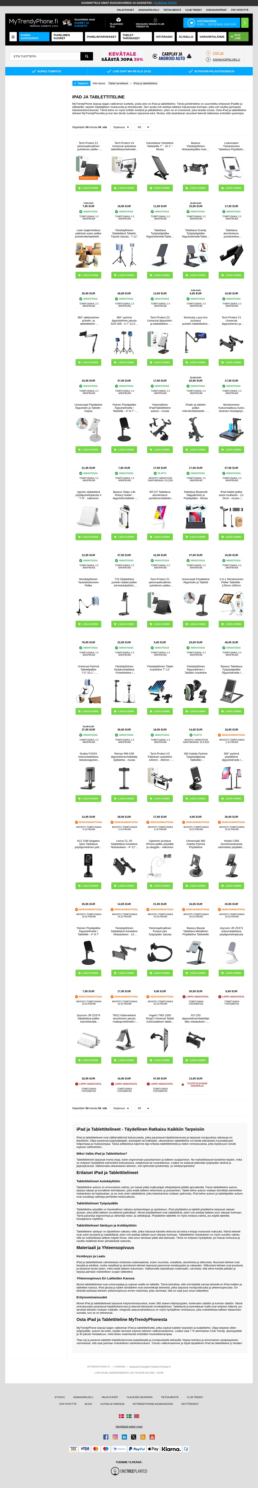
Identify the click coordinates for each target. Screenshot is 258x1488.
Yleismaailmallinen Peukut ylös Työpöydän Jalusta (160, 931)
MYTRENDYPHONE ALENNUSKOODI (153, 1404)
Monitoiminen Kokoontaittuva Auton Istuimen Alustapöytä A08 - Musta (231, 408)
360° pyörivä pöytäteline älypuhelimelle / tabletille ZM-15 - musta (231, 756)
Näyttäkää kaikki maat (129, 1426)
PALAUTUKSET (125, 10)
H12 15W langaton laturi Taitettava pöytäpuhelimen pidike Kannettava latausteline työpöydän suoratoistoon (88, 844)
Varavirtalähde (212, 36)
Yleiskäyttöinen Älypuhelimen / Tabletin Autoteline (196, 669)
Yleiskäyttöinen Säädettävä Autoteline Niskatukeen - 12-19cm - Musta (124, 931)
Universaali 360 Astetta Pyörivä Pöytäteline (195, 844)
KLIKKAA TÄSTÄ (166, 2)
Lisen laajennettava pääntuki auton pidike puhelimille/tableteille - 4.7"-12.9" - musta (88, 233)
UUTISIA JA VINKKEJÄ (112, 1404)
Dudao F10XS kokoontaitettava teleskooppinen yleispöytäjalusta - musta (88, 756)
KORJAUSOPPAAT (216, 10)
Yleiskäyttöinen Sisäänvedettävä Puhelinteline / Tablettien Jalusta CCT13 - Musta (124, 669)
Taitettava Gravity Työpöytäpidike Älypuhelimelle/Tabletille (195, 233)
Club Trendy (193, 10)
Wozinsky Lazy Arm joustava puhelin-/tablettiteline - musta (195, 320)
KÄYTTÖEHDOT (190, 1404)
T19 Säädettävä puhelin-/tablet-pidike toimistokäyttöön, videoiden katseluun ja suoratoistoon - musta (124, 582)
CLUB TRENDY (195, 1397)
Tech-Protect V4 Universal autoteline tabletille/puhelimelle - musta (124, 146)
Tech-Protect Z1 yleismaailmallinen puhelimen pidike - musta (88, 146)
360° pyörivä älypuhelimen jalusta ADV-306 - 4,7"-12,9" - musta (124, 320)
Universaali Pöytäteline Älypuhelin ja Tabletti (196, 581)
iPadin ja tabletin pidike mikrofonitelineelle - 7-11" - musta (195, 408)
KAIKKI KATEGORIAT (30, 37)
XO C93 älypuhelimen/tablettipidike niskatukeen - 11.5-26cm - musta (195, 1018)
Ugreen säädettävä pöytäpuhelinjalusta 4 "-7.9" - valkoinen (88, 495)
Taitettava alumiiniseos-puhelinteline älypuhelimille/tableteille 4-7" (231, 233)
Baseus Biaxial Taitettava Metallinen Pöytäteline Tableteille (195, 931)
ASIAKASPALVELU (148, 10)
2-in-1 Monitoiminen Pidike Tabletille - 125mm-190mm (231, 582)
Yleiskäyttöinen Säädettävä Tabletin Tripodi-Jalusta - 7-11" (124, 233)
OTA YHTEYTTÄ (240, 10)
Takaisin (83, 83)
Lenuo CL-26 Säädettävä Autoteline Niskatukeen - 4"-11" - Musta (124, 844)
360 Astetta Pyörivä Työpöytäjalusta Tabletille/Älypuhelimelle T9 (195, 756)
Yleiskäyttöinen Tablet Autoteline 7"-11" (160, 668)
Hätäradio (164, 36)
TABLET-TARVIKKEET (131, 37)
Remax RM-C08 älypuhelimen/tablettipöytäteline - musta (124, 756)
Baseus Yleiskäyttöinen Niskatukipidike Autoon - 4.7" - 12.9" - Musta (195, 146)
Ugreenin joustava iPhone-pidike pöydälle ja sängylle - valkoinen (160, 844)
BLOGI (88, 1404)
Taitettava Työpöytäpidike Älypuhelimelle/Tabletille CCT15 (160, 233)
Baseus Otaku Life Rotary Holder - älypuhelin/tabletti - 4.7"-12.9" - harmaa (124, 495)
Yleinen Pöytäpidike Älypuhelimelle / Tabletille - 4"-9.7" (88, 931)
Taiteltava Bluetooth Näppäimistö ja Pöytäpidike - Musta (196, 495)
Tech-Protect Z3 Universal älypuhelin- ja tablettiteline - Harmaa (160, 320)
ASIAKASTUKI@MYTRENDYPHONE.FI (150, 1367)
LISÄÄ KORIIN (233, 188)
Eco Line (236, 37)
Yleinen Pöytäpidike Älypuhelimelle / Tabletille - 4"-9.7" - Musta (124, 408)
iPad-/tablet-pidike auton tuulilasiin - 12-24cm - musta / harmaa (231, 495)
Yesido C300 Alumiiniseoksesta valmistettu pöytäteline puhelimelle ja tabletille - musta (231, 844)
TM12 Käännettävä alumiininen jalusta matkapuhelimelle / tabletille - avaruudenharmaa (124, 1018)
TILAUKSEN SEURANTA (140, 1397)
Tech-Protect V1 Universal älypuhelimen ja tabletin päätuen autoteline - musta (231, 320)
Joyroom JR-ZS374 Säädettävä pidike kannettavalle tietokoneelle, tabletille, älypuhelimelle (88, 1018)
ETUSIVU (60, 1397)
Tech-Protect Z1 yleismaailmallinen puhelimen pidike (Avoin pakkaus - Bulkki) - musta (160, 582)
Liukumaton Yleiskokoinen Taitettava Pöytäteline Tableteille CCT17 (231, 146)
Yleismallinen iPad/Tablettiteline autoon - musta (160, 408)
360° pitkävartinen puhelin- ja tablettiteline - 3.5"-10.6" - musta (88, 320)
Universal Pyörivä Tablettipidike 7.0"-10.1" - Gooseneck (88, 669)
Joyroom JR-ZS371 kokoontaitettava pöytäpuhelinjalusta (231, 931)
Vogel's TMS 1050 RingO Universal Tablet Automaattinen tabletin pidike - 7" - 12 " (160, 1018)
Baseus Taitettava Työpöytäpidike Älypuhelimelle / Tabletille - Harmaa (231, 669)
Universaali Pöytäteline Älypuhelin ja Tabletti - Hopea (88, 408)
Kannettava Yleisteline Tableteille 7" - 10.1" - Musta (159, 146)
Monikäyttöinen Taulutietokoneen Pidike (88, 582)
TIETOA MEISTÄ (172, 10)
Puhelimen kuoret (62, 37)
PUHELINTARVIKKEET (101, 36)
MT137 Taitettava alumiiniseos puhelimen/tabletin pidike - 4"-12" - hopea (159, 495)
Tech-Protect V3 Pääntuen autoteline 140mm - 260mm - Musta (160, 756)
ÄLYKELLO (186, 36)
